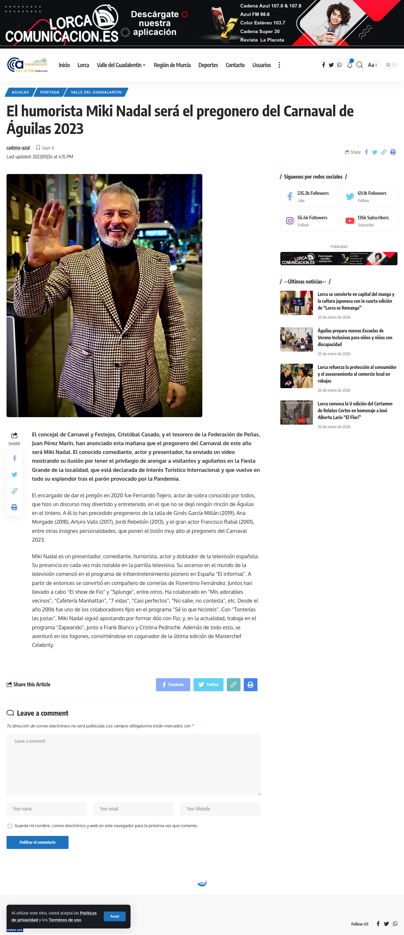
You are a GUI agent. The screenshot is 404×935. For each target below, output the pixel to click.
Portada (50, 92)
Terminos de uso (65, 919)
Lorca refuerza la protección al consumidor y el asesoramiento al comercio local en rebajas (357, 374)
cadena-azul (18, 147)
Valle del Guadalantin (96, 92)
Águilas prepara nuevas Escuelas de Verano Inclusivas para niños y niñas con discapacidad (355, 337)
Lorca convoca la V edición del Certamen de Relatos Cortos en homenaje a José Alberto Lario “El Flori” (355, 410)
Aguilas (20, 92)
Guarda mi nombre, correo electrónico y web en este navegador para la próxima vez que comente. (106, 825)
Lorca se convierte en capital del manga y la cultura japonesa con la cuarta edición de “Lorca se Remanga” (356, 300)
